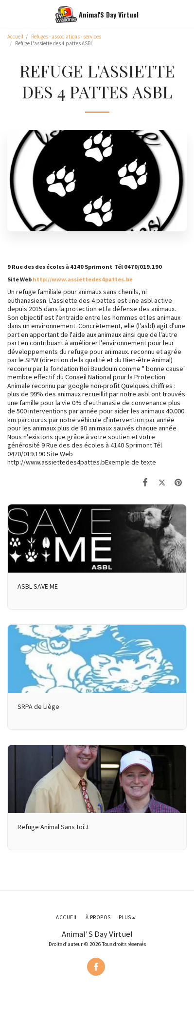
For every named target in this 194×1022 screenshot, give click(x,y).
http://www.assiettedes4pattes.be (83, 279)
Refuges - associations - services (66, 36)
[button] (10, 13)
